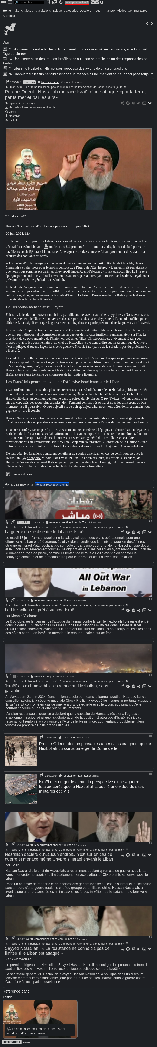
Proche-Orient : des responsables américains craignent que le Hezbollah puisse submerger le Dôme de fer (95, 746)
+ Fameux (108, 10)
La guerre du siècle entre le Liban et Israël (45, 531)
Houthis (50, 107)
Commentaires (137, 10)
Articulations (43, 10)
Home (7, 10)
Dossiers (85, 10)
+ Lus (97, 10)
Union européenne (33, 107)
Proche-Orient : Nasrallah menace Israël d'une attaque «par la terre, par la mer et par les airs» (64, 527)
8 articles (29, 82)
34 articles (23, 522)
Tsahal (13, 120)
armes (26, 103)
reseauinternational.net (63, 522)
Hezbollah (15, 107)
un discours (57, 247)
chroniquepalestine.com (48, 939)
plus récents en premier (52, 484)
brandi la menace (46, 251)
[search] (29, 2)
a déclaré (88, 394)
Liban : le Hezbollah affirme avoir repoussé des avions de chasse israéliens (67, 68)
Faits (16, 10)
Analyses (27, 10)
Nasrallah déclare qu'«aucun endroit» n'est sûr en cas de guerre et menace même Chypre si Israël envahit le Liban (59, 856)
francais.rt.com (50, 82)
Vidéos (121, 10)
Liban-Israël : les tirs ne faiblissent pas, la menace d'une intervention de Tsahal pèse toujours (80, 74)
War (6, 42)
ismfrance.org (42, 676)
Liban (12, 111)
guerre (35, 103)
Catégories (70, 10)
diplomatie (15, 103)
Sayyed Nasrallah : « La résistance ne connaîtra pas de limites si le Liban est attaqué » (57, 951)
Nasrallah (14, 115)
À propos (9, 15)
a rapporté (34, 458)
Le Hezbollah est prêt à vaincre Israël (40, 609)
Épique (57, 10)
